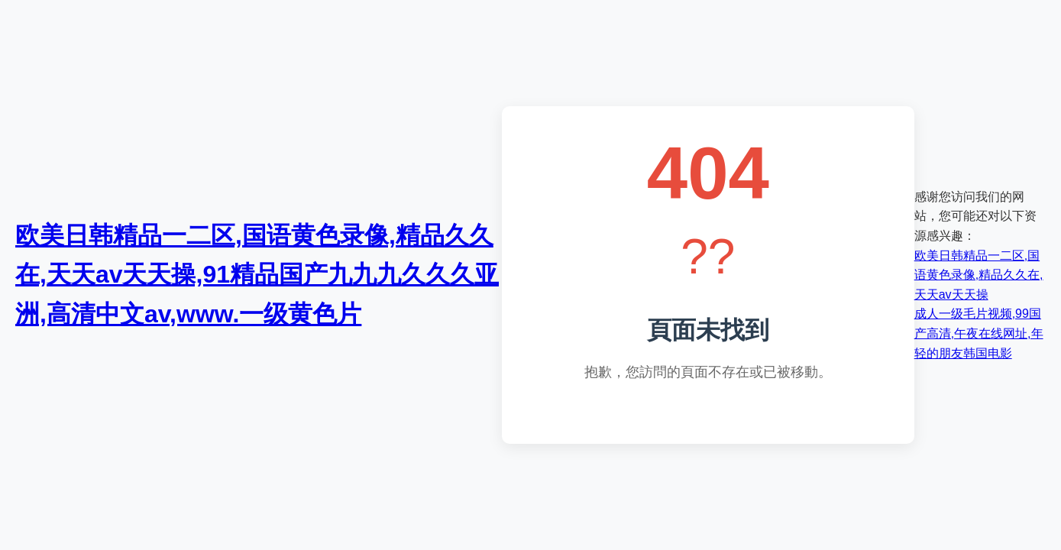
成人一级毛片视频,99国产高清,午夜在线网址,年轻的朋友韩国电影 (978, 333)
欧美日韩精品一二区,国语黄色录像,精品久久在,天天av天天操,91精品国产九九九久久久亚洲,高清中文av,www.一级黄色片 (257, 274)
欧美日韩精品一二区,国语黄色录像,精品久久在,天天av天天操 (978, 275)
